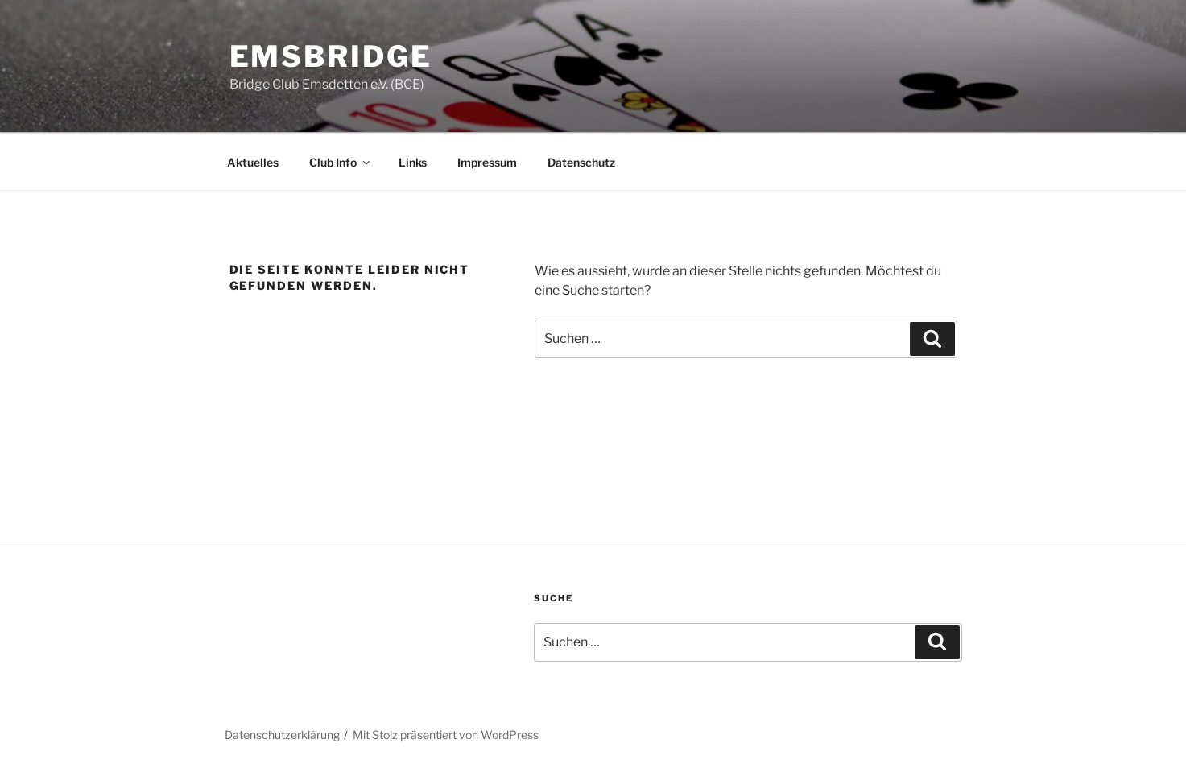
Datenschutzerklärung (282, 734)
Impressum (487, 162)
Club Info (340, 162)
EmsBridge (330, 56)
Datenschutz (581, 162)
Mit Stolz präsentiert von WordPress (446, 734)
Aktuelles (253, 162)
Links (413, 162)
